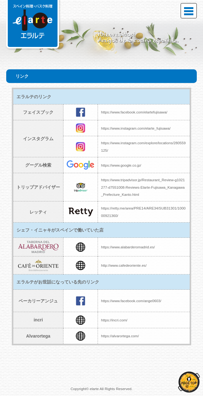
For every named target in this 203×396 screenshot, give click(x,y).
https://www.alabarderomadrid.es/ (128, 247)
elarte (94, 389)
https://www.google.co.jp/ (121, 165)
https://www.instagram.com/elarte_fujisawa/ (136, 128)
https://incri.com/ (114, 320)
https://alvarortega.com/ (120, 336)
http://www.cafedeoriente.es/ (123, 265)
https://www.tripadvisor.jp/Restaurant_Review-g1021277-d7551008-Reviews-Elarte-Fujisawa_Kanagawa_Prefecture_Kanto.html (143, 187)
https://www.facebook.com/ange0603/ (131, 301)
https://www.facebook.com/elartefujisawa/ (134, 112)
